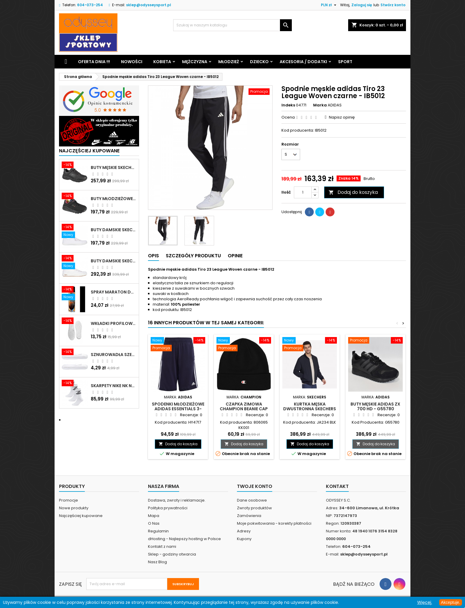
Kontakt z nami (162, 546)
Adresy (244, 531)
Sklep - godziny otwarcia (172, 554)
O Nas (154, 523)
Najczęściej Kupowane (89, 150)
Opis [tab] (153, 255)
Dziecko (259, 62)
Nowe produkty (73, 508)
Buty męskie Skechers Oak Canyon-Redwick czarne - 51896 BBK (113, 167)
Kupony (244, 539)
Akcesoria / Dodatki (303, 62)
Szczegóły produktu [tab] (193, 255)
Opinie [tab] (235, 255)
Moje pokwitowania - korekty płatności (274, 523)
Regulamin (158, 531)
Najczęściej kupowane (81, 515)
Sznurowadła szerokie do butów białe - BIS (113, 354)
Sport (345, 62)
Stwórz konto (392, 4)
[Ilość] (303, 192)
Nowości (131, 62)
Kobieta (162, 62)
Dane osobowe (252, 500)
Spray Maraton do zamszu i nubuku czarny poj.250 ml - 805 (113, 292)
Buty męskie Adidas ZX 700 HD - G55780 (375, 406)
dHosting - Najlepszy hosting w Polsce (184, 539)
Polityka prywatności (167, 508)
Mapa (153, 515)
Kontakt (337, 486)
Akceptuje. (450, 602)
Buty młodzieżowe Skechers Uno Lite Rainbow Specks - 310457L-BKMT (113, 198)
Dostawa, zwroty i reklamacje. (177, 500)
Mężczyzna (194, 62)
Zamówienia (249, 515)
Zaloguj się (361, 4)
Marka (320, 105)
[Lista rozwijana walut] (329, 5)
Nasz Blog (157, 562)
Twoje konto (254, 486)
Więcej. (424, 602)
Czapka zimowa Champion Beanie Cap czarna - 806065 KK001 (244, 408)
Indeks (288, 105)
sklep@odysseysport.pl (148, 4)
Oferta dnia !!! (94, 62)
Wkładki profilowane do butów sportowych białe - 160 (113, 323)
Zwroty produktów (254, 508)
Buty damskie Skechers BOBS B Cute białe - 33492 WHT (113, 229)
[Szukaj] (232, 25)
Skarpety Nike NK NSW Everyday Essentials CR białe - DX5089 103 (113, 385)
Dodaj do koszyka (353, 192)
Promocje (68, 500)
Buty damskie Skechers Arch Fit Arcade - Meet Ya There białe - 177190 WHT (113, 260)
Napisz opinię (342, 117)
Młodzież (228, 62)
